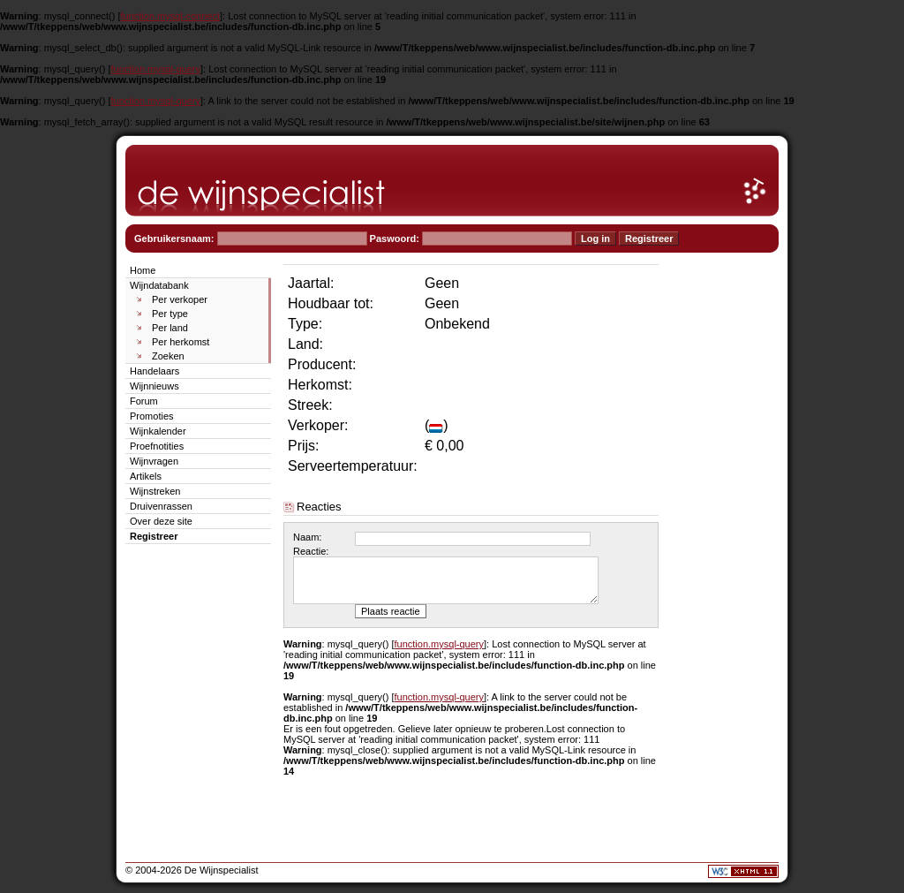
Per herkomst (180, 342)
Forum (144, 401)
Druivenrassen (161, 506)
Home (142, 270)
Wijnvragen (154, 461)
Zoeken (168, 356)
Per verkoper (179, 299)
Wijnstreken (155, 491)
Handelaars (154, 371)
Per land (170, 327)
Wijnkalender (158, 431)
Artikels (146, 476)
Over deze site (161, 521)
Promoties (152, 416)
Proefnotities (157, 446)
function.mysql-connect (171, 16)
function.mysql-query (156, 69)
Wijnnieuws (154, 386)
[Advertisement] (726, 526)
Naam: (307, 537)
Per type (170, 313)
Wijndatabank (159, 285)
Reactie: (310, 551)
